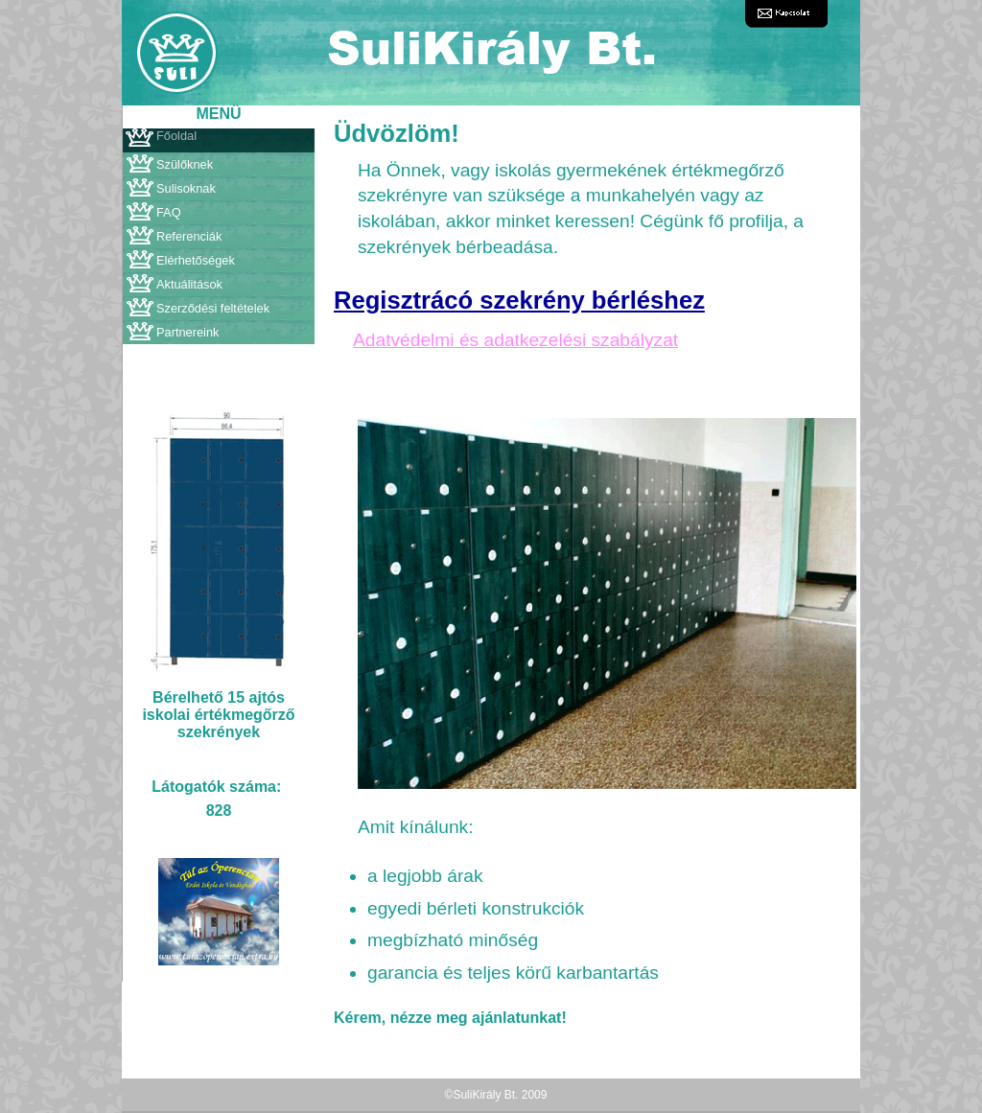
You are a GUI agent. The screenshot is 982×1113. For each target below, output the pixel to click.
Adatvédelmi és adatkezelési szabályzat (515, 340)
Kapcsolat (786, 14)
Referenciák (189, 236)
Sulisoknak (186, 188)
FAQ (168, 212)
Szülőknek (184, 164)
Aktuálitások (189, 284)
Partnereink (187, 332)
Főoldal (176, 135)
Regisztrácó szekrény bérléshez (519, 300)
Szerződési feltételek (212, 308)
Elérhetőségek (195, 260)
